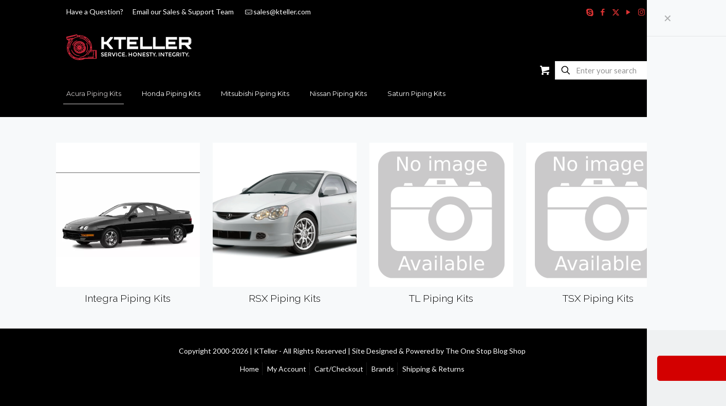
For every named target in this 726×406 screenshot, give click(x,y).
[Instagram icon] (641, 11)
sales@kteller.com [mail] (282, 11)
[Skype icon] (590, 11)
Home (249, 368)
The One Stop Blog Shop (485, 350)
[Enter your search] (606, 70)
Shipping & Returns (433, 368)
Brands (382, 368)
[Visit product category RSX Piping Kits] (285, 227)
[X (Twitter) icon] (616, 11)
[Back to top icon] (660, 350)
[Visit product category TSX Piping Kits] (598, 227)
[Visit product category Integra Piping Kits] (128, 227)
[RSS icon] (654, 11)
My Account (286, 368)
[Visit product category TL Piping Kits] (441, 227)
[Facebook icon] (603, 11)
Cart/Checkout (338, 368)
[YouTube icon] (628, 11)
